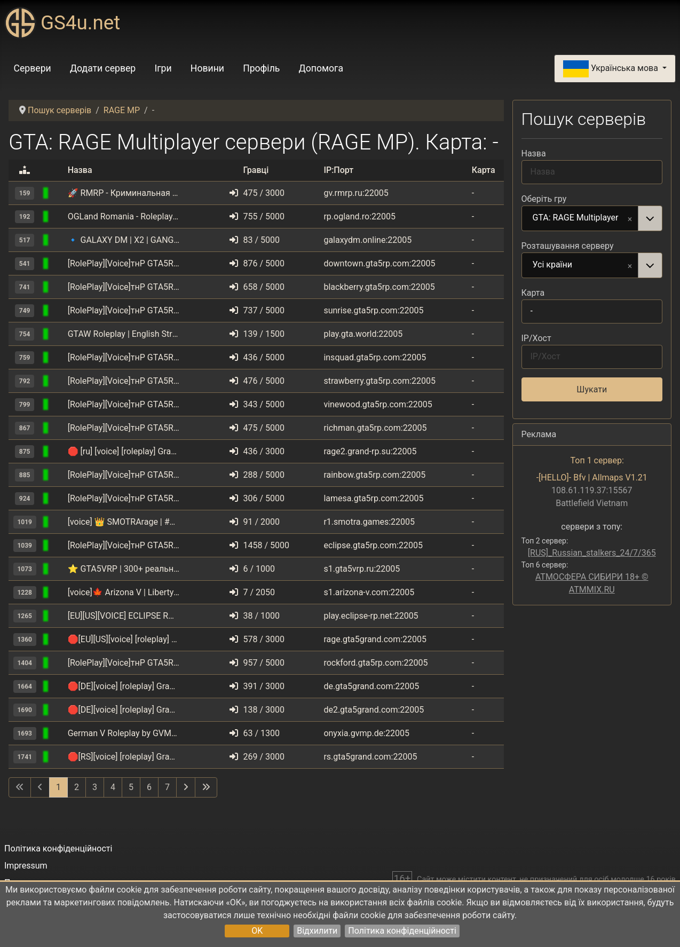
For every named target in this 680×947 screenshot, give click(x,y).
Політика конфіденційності (402, 931)
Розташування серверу (567, 246)
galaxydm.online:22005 (367, 240)
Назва (533, 153)
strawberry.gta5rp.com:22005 (379, 381)
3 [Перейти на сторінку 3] (94, 787)
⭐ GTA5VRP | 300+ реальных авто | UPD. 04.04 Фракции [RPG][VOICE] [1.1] (124, 569)
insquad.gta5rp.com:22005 (374, 357)
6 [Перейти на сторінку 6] (149, 787)
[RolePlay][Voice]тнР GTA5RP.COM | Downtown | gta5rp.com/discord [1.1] (124, 263)
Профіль (261, 68)
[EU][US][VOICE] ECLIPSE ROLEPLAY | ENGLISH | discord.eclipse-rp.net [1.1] (124, 616)
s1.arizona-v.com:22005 (368, 592)
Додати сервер (103, 68)
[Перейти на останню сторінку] (206, 787)
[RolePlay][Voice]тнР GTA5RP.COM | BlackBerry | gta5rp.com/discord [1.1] (124, 287)
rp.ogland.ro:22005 (359, 216)
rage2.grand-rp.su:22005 (369, 451)
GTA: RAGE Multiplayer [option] (580, 218)
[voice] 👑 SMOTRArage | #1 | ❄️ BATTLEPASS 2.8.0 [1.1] (124, 522)
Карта (533, 293)
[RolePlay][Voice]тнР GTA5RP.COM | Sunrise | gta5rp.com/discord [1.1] (124, 310)
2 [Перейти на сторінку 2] (76, 787)
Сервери (32, 68)
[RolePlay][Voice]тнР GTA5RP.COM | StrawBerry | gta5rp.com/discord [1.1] (124, 381)
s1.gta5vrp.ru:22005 (361, 569)
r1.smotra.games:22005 (369, 522)
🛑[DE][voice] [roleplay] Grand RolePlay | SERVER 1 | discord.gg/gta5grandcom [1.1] (124, 686)
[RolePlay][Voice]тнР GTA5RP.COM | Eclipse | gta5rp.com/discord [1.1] (124, 545)
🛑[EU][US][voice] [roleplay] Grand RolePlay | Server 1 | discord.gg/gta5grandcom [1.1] (124, 639)
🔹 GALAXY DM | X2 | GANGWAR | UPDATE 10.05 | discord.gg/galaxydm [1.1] (124, 240)
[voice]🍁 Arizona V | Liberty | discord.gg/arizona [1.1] (124, 592)
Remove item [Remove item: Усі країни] (629, 265)
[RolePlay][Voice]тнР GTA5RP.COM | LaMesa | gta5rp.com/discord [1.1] (124, 498)
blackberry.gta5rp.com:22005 (378, 287)
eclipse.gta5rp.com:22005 (373, 545)
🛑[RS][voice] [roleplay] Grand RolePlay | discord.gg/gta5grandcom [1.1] (124, 757)
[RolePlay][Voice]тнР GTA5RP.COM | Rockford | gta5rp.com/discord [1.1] (124, 663)
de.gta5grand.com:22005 (371, 686)
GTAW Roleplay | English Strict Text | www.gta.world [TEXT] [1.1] (124, 334)
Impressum (26, 866)
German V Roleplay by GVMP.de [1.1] (124, 733)
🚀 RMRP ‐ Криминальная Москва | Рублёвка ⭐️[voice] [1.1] (124, 193)
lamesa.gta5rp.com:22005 (373, 498)
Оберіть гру (544, 199)
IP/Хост (536, 338)
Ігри (162, 68)
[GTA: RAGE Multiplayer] (58, 193)
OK (257, 931)
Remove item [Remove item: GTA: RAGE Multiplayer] (629, 218)
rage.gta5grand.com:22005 (374, 639)
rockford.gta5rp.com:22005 (375, 663)
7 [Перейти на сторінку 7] (167, 787)
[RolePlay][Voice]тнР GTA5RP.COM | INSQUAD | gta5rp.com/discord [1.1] (124, 357)
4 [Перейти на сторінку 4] (112, 787)
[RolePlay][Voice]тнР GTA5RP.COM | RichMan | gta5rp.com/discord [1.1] (124, 428)
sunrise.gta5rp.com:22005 (373, 310)
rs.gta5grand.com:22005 (370, 757)
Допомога (321, 68)
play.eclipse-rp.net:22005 (370, 616)
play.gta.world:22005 (362, 334)
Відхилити (317, 931)
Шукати (591, 389)
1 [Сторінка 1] (58, 787)
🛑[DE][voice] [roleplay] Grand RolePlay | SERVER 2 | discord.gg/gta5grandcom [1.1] (124, 710)
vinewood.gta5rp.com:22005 (377, 404)
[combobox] (592, 218)
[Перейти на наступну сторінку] (185, 787)
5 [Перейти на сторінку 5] (131, 787)
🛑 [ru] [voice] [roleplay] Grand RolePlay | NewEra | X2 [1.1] (124, 451)
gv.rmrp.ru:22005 (355, 193)
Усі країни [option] (580, 265)
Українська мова (611, 68)
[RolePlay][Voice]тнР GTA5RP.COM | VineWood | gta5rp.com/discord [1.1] (124, 404)
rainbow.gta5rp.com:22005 (374, 475)
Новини (207, 68)
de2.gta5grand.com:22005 (373, 710)
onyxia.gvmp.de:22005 (366, 733)
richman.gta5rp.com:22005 (374, 428)
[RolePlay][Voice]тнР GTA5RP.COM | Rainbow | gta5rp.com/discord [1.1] (124, 475)
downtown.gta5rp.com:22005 (379, 263)
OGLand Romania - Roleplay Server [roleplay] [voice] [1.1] (124, 216)
